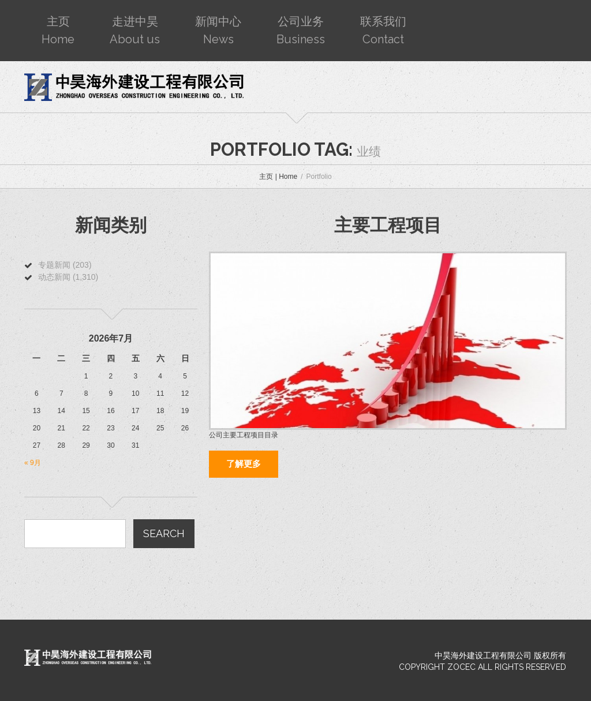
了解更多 (243, 464)
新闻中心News (218, 30)
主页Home (58, 30)
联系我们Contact (383, 30)
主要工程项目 (388, 225)
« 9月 (32, 463)
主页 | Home (278, 177)
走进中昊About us (135, 30)
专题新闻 (54, 264)
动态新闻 (54, 277)
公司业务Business (300, 30)
